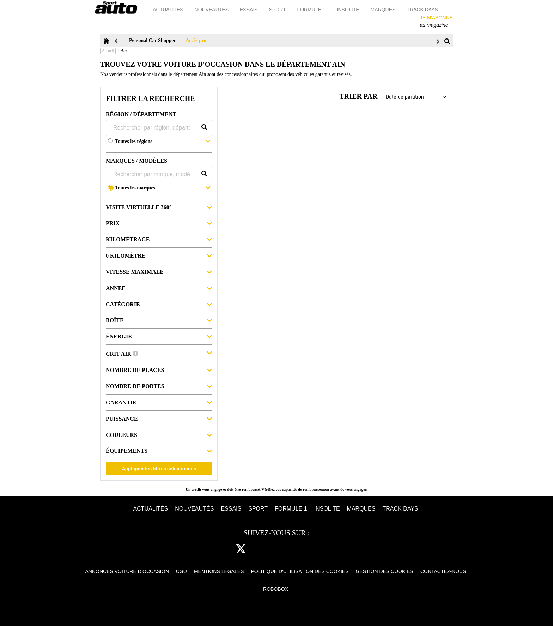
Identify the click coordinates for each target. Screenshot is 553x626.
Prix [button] (159, 222)
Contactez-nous (443, 571)
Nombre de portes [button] (159, 386)
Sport (277, 9)
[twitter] (241, 549)
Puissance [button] (159, 418)
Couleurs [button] (159, 434)
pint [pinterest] (283, 549)
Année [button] (159, 287)
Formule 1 (312, 9)
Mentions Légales (219, 571)
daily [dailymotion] (327, 549)
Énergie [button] (159, 336)
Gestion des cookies (384, 571)
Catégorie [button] (159, 304)
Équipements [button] (159, 450)
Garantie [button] (159, 402)
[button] (163, 142)
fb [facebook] (222, 549)
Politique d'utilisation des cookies (299, 571)
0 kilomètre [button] (159, 255)
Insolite (348, 9)
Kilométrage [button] (159, 239)
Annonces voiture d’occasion (127, 571)
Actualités (168, 9)
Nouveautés (212, 9)
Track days (422, 9)
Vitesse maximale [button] (159, 271)
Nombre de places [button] (159, 369)
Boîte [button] (159, 320)
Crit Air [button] (159, 353)
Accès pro (196, 40)
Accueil (108, 51)
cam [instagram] (262, 549)
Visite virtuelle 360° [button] (159, 207)
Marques (383, 9)
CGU (181, 571)
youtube (305, 549)
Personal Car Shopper (152, 40)
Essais (250, 9)
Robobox (275, 589)
